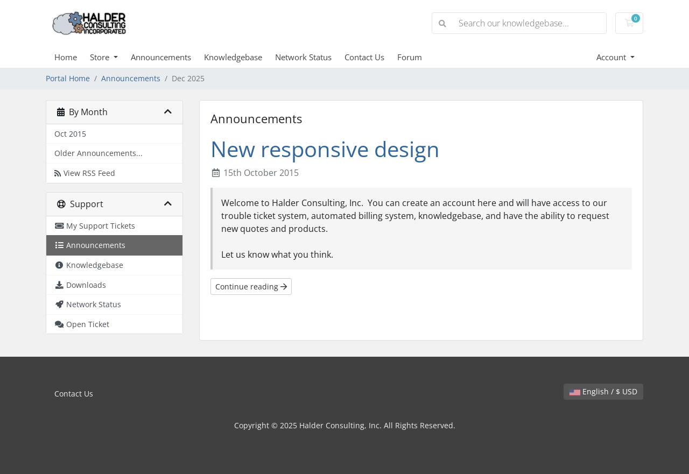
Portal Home (68, 78)
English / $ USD (603, 391)
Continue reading (251, 286)
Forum (409, 57)
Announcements (161, 57)
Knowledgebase (233, 57)
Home (65, 57)
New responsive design (325, 149)
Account (612, 57)
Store (100, 57)
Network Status (303, 57)
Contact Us (364, 57)
